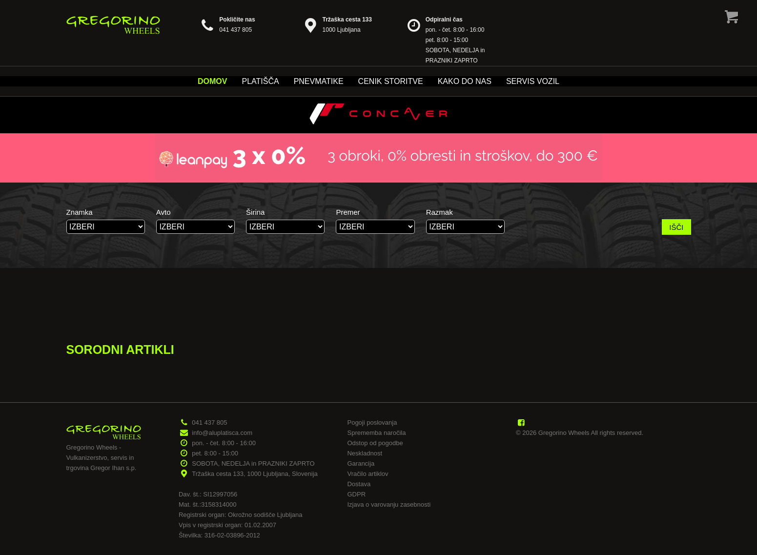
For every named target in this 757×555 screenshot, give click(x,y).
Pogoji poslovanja (372, 422)
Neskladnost (364, 453)
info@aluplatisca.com (222, 432)
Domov (212, 81)
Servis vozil (532, 81)
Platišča (260, 81)
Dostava (358, 484)
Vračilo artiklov (367, 473)
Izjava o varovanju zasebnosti (388, 504)
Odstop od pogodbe (375, 443)
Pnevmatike (319, 81)
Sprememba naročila (376, 432)
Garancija (360, 463)
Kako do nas (464, 81)
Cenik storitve (390, 81)
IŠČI (676, 227)
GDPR (356, 494)
